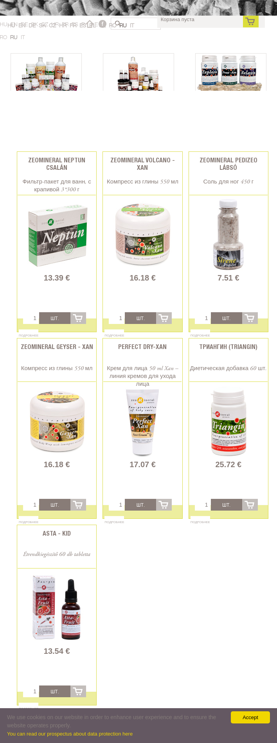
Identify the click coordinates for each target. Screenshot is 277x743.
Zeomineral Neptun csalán (56, 164)
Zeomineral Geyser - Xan (57, 347)
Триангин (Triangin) (228, 347)
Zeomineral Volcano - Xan (142, 164)
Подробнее (28, 335)
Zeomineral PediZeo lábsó (228, 164)
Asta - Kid (57, 533)
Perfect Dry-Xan (142, 347)
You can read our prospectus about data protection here (70, 734)
